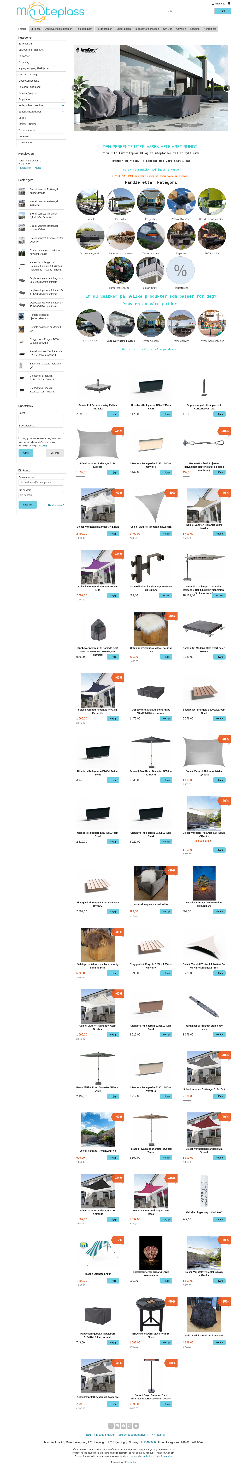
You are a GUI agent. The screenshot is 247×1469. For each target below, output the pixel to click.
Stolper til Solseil (27, 124)
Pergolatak (24, 99)
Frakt (88, 1434)
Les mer (55, 453)
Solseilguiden (123, 28)
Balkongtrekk (25, 43)
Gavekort (181, 28)
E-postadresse (26, 477)
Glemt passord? (56, 505)
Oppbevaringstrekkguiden (58, 28)
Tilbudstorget (25, 142)
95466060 (150, 1442)
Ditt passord (25, 490)
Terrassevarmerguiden (147, 28)
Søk (222, 11)
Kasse (38, 167)
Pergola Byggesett (28, 93)
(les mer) (43, 445)
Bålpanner (24, 56)
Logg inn (195, 28)
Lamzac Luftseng (28, 74)
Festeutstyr (24, 62)
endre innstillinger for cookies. (158, 1456)
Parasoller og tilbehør (30, 87)
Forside (22, 28)
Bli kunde (36, 28)
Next (230, 87)
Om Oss (167, 28)
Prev (78, 87)
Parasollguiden (84, 28)
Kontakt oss (210, 28)
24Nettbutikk (130, 1462)
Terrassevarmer (27, 130)
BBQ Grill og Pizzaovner (31, 49)
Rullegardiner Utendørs (31, 105)
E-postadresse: (27, 425)
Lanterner (24, 136)
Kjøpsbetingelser (104, 1434)
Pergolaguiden (104, 28)
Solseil (22, 117)
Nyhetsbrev (159, 1434)
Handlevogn (25, 167)
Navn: (22, 413)
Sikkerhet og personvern (133, 1434)
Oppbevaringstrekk (29, 80)
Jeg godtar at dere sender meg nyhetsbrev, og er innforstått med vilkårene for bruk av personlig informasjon (40, 442)
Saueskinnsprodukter (30, 111)
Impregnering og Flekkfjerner (34, 68)
